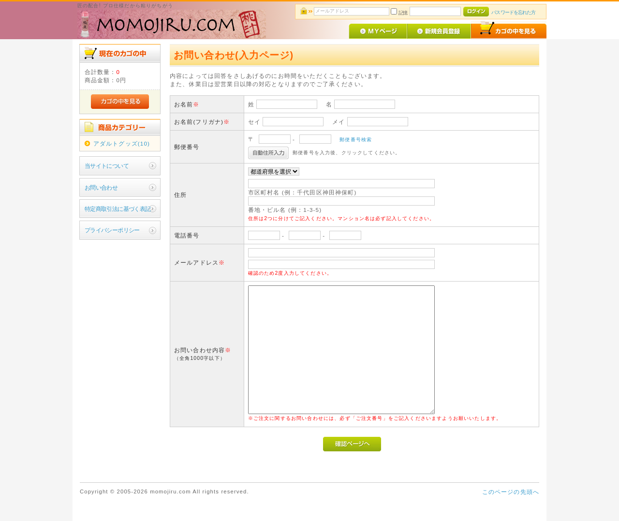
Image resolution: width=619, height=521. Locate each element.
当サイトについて (107, 166)
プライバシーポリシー (112, 230)
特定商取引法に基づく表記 (118, 209)
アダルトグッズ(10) (121, 143)
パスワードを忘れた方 (513, 12)
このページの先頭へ (510, 492)
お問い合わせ (101, 187)
